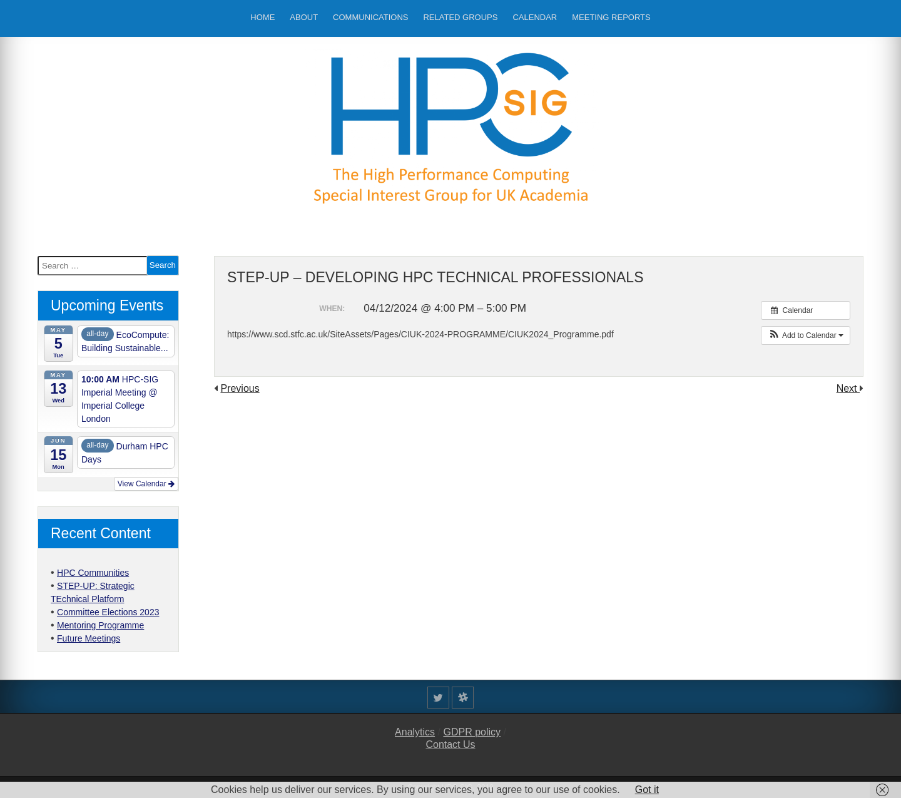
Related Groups (460, 17)
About (304, 17)
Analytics (415, 732)
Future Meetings (88, 638)
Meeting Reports (611, 17)
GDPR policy (472, 732)
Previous (239, 388)
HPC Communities (93, 573)
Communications (370, 17)
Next (848, 388)
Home (262, 17)
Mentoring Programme (100, 625)
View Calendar (146, 483)
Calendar (534, 17)
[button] (805, 335)
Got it (647, 789)
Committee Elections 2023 (108, 612)
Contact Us (450, 744)
